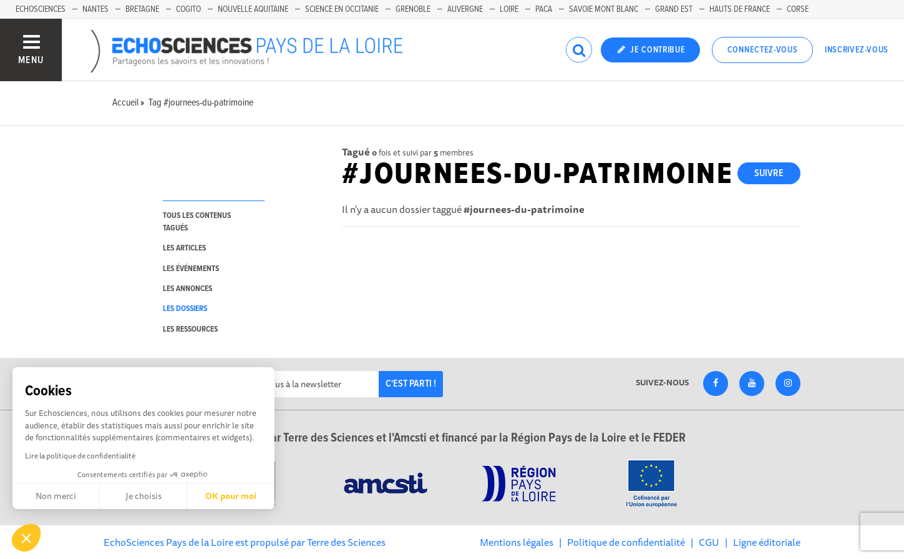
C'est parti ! (411, 383)
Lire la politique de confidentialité (80, 456)
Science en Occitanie (342, 9)
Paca (543, 9)
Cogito (188, 9)
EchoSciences (41, 9)
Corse (798, 9)
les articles (184, 248)
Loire (509, 9)
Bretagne (142, 9)
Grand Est (674, 9)
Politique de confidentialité (626, 542)
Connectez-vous (762, 50)
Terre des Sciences (346, 542)
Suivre (769, 173)
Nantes (95, 9)
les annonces (187, 289)
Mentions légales (516, 542)
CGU (709, 542)
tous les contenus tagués (197, 221)
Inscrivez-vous (856, 50)
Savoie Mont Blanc (603, 9)
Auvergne (465, 9)
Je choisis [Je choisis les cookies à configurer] (143, 496)
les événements (191, 269)
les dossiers (185, 309)
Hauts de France (739, 9)
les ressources (190, 329)
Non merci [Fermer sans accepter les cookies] (56, 496)
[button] (26, 538)
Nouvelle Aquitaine (253, 9)
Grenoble (413, 9)
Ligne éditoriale (766, 542)
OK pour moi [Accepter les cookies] (230, 496)
